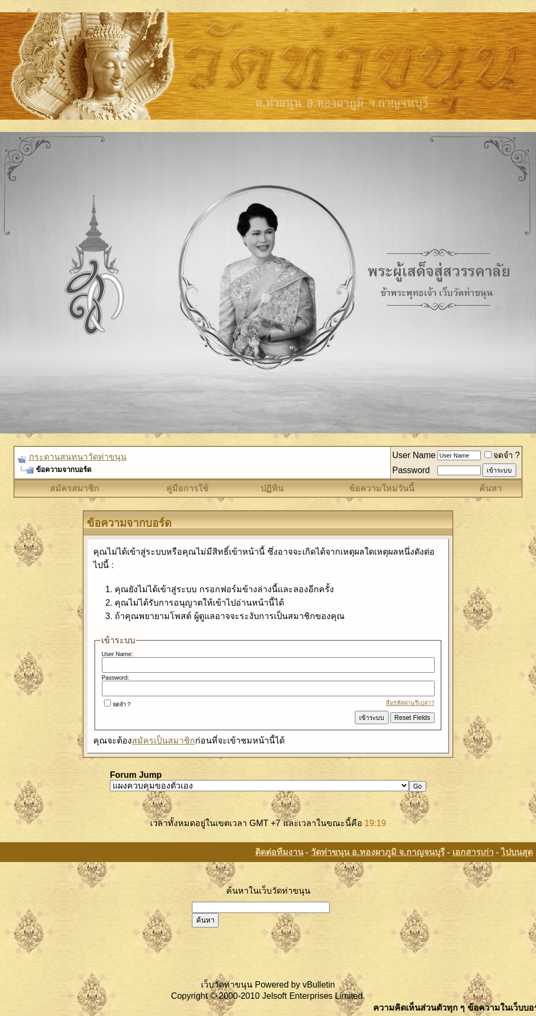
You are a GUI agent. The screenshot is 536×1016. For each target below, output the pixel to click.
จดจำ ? (502, 455)
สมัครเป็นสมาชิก (163, 740)
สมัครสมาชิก (74, 488)
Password (411, 470)
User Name (414, 455)
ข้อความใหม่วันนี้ (381, 488)
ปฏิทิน (272, 488)
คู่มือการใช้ (187, 488)
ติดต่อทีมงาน (279, 852)
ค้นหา (490, 488)
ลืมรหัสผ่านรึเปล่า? (410, 703)
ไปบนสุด (517, 852)
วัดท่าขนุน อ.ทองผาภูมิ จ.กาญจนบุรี (378, 852)
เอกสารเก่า (473, 852)
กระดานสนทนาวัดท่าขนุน (77, 456)
